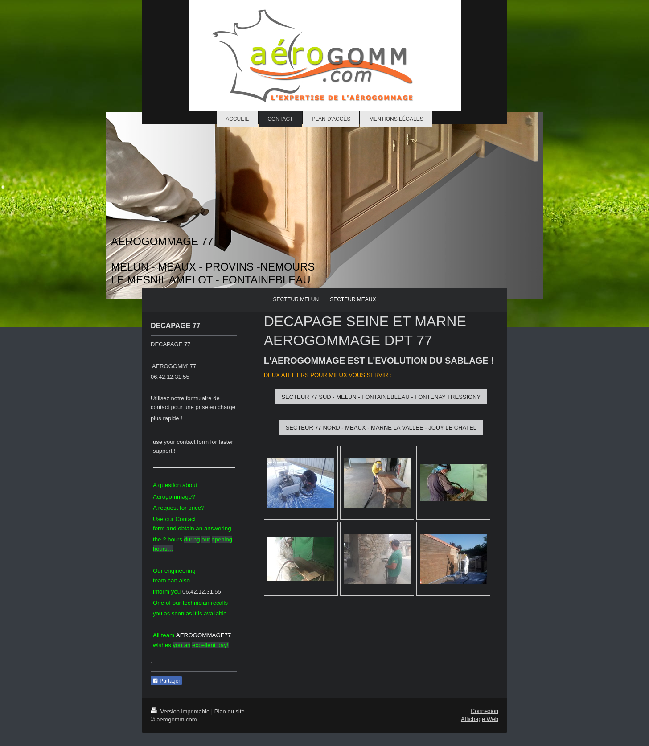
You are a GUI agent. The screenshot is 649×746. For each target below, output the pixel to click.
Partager (166, 681)
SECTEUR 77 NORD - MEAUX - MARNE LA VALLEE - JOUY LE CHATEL (381, 427)
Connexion (484, 711)
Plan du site (229, 711)
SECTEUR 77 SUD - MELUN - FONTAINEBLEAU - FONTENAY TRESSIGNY (381, 396)
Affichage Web (479, 719)
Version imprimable (181, 711)
